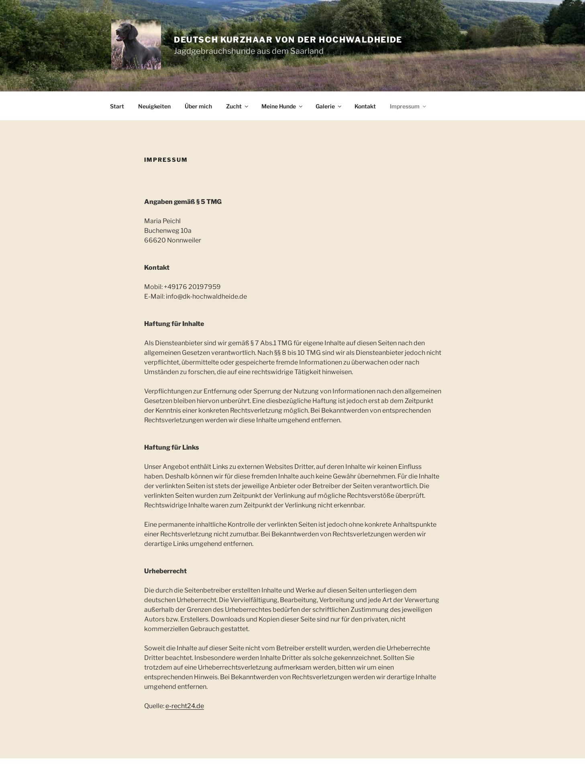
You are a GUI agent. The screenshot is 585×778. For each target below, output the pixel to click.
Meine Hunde (282, 106)
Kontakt (365, 106)
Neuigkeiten (154, 106)
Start (117, 106)
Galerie (329, 106)
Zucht (237, 106)
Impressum (408, 106)
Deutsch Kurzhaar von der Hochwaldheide (288, 40)
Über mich (198, 106)
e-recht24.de (184, 706)
